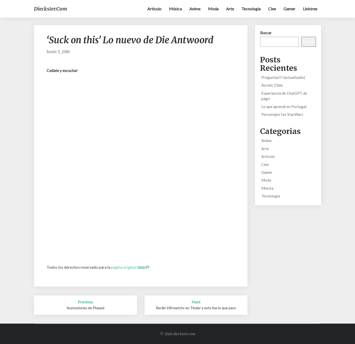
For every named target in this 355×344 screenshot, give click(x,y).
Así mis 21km (272, 85)
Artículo (154, 8)
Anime (194, 8)
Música (175, 8)
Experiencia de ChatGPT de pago (284, 96)
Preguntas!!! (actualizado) (283, 77)
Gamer (289, 8)
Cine (272, 8)
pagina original (130, 267)
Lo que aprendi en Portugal (283, 106)
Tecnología (251, 8)
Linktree (310, 8)
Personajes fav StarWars (282, 114)
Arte (230, 8)
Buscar (266, 32)
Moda (213, 8)
